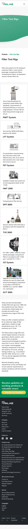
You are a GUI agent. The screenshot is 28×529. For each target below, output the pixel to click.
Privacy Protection (14, 519)
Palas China (5, 427)
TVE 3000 (7, 232)
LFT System (8, 136)
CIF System (8, 262)
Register (4, 486)
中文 (3, 510)
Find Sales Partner (7, 481)
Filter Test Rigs (14, 54)
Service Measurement (8, 493)
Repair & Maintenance (8, 495)
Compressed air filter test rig (12, 201)
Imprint (4, 519)
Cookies (24, 519)
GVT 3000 (7, 292)
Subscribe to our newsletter (14, 392)
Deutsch (4, 508)
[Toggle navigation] (24, 4)
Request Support (7, 483)
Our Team (4, 425)
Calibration (5, 497)
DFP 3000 (7, 204)
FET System (8, 165)
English (4, 506)
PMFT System (9, 117)
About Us (4, 422)
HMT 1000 (8, 188)
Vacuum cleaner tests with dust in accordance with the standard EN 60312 (14, 226)
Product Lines (6, 442)
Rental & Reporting (7, 499)
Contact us (5, 479)
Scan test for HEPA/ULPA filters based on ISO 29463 (13, 132)
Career (4, 429)
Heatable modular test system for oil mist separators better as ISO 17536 (14, 183)
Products (4, 54)
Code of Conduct (6, 431)
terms (8, 519)
